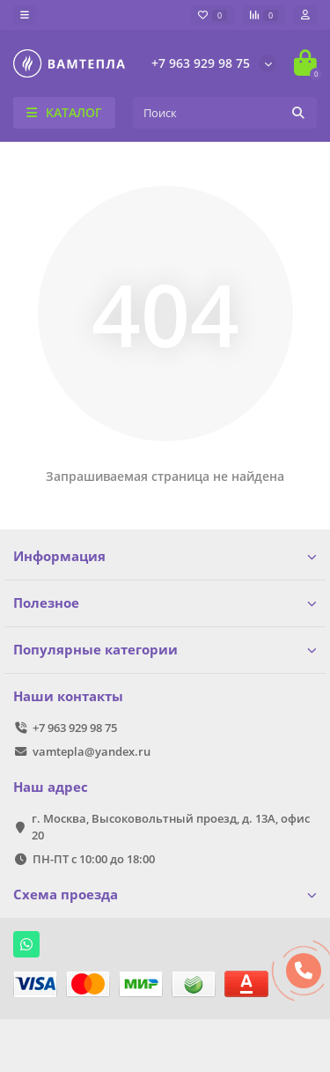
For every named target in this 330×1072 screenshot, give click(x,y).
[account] (305, 15)
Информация (165, 556)
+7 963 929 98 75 (200, 63)
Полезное (165, 603)
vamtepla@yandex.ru (91, 751)
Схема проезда (165, 894)
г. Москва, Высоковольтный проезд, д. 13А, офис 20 (171, 826)
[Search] (225, 113)
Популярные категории (165, 649)
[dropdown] (24, 15)
